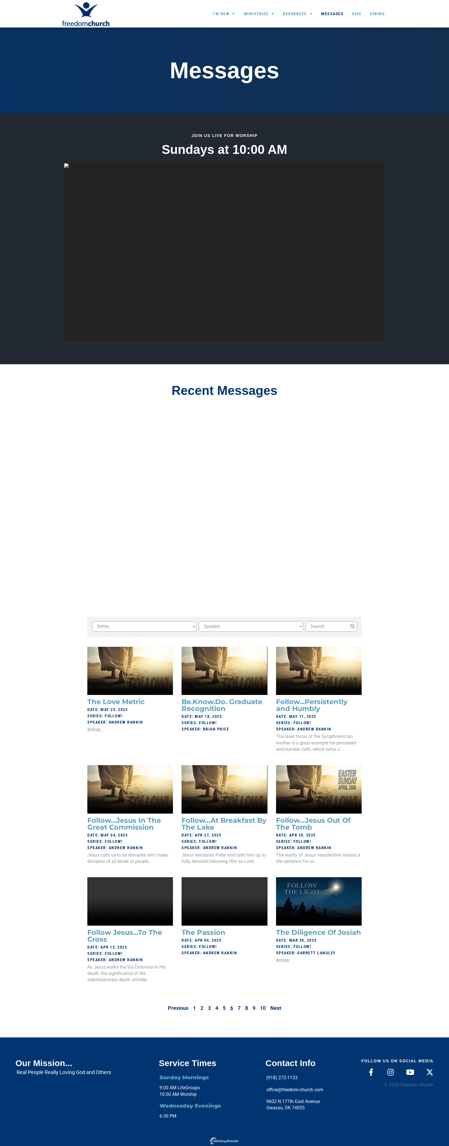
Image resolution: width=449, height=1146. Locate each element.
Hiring (377, 13)
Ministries (259, 14)
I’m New (224, 14)
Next (275, 1006)
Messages (332, 13)
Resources (298, 14)
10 (263, 1006)
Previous (178, 1006)
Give (356, 13)
